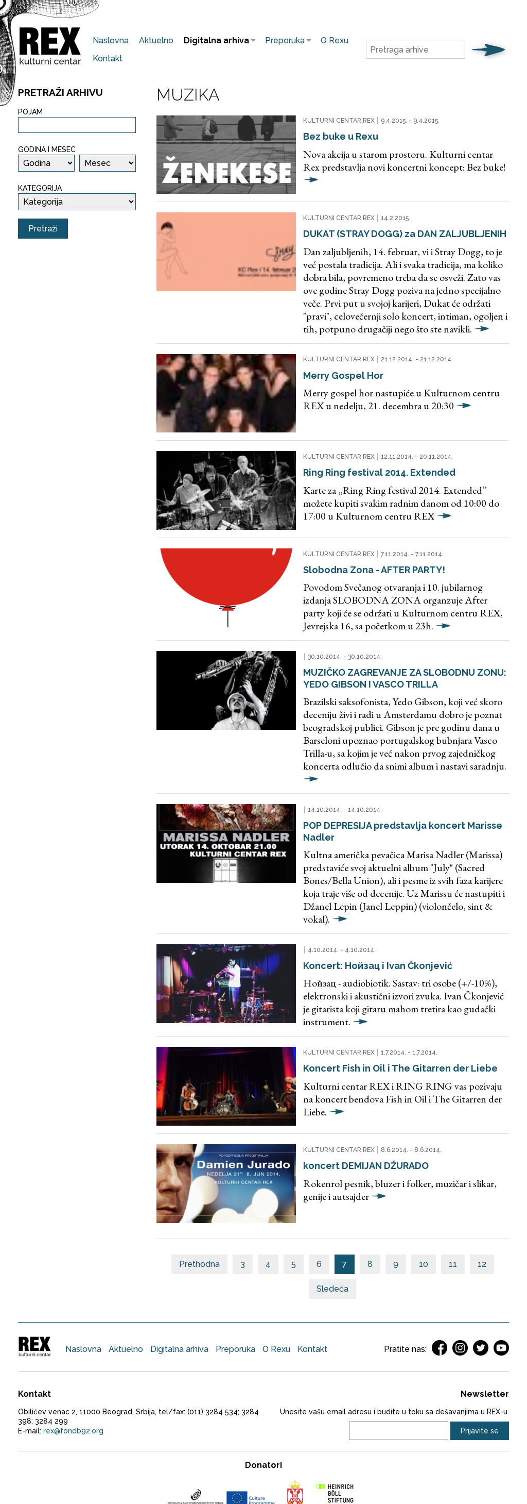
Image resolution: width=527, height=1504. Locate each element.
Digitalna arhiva (214, 40)
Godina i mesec (47, 149)
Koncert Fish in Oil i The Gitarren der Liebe (385, 1007)
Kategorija (40, 188)
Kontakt (107, 58)
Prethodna (199, 1186)
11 (453, 1186)
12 (482, 1186)
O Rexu (334, 40)
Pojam (30, 112)
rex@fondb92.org (73, 1353)
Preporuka (282, 40)
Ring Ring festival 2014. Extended (364, 451)
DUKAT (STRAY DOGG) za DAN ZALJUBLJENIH (389, 223)
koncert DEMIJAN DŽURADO (350, 1096)
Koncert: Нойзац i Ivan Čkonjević (362, 905)
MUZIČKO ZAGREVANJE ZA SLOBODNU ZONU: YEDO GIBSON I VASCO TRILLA (389, 647)
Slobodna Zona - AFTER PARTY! (359, 539)
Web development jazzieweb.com (263, 1471)
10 (423, 1186)
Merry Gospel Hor (328, 363)
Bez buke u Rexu (325, 135)
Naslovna (111, 40)
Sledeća (332, 1211)
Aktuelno (156, 40)
